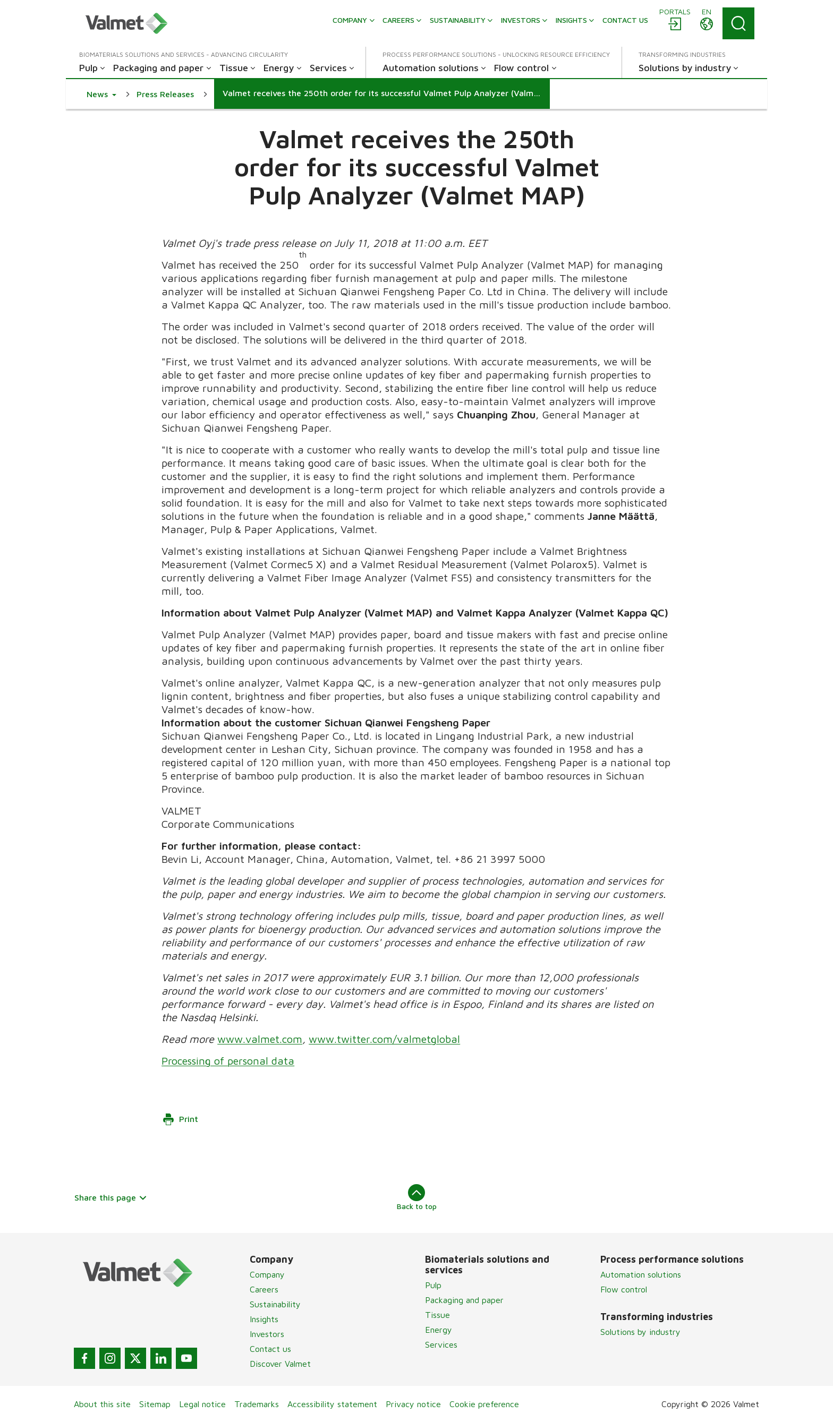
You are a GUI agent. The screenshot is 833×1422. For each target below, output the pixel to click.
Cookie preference (484, 1404)
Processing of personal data (228, 1061)
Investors (267, 1334)
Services (441, 1344)
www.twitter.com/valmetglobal (384, 1039)
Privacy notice (413, 1404)
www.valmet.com (259, 1039)
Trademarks (256, 1404)
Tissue (437, 1315)
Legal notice (202, 1404)
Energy (438, 1329)
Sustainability (275, 1304)
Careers (264, 1289)
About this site (102, 1404)
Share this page (110, 1197)
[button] (101, 94)
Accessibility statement (332, 1404)
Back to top (417, 1197)
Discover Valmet (280, 1363)
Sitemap (155, 1404)
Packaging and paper (464, 1300)
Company (267, 1274)
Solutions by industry (640, 1332)
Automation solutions (640, 1274)
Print (180, 1119)
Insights (264, 1319)
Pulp (433, 1285)
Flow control (623, 1289)
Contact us (270, 1349)
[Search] (738, 23)
